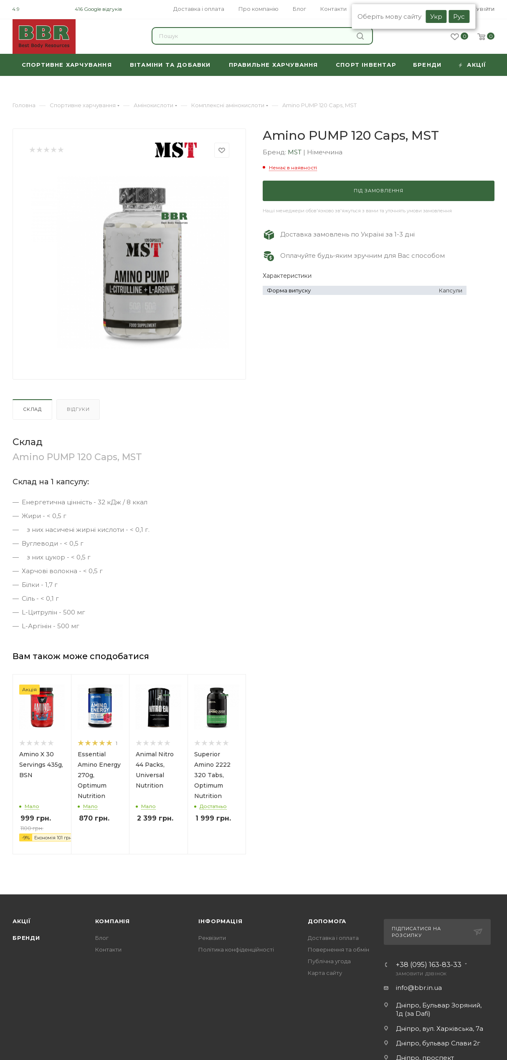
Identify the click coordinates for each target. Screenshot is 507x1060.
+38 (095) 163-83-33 (428, 965)
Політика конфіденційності (236, 949)
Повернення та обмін (338, 949)
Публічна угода (329, 961)
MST (295, 152)
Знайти (360, 36)
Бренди (26, 937)
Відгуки (78, 409)
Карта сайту (325, 972)
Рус (459, 16)
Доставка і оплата (333, 937)
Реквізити (212, 937)
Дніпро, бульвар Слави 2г (438, 1043)
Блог (102, 937)
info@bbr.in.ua (419, 988)
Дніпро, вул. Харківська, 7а (439, 1028)
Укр (436, 16)
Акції (22, 921)
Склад (32, 409)
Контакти (108, 949)
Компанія (112, 921)
